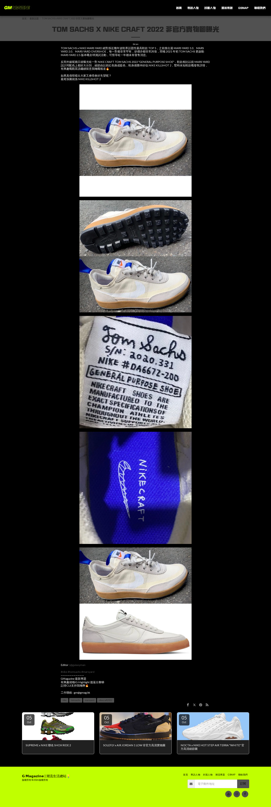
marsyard (89, 700)
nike (65, 700)
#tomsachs (74, 671)
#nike (64, 671)
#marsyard (87, 671)
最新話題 (34, 18)
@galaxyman (77, 664)
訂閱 (243, 783)
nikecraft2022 (105, 700)
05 (29, 719)
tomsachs (75, 700)
